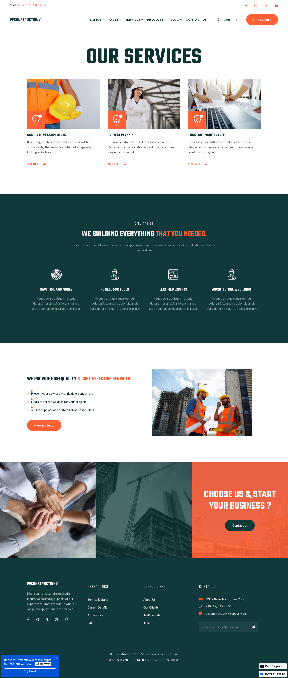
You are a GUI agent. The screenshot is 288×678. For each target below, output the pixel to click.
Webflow (172, 660)
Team (146, 623)
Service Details (98, 599)
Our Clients (151, 607)
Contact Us (196, 19)
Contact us (240, 525)
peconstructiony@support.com (226, 613)
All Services (95, 615)
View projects (44, 425)
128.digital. (144, 660)
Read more (36, 164)
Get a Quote (262, 19)
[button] (97, 20)
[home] (25, 19)
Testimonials (151, 615)
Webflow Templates (121, 660)
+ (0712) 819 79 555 (219, 606)
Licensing (172, 654)
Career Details (97, 607)
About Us (149, 599)
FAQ (91, 623)
